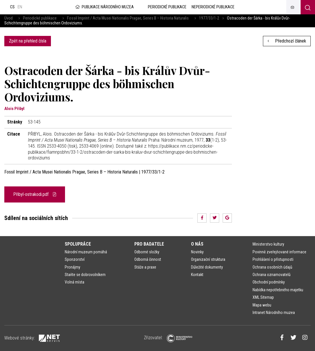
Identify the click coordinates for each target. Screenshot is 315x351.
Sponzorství (75, 259)
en (20, 7)
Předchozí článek (287, 41)
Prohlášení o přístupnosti (273, 259)
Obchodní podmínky (269, 282)
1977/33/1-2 (209, 18)
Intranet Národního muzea (274, 312)
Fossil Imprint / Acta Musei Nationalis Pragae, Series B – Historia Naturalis (128, 18)
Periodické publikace (40, 18)
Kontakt (197, 274)
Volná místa (74, 282)
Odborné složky (146, 252)
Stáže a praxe (145, 267)
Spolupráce (78, 244)
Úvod (8, 18)
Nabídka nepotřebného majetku (278, 290)
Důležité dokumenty (207, 267)
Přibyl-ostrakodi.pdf (34, 194)
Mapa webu (262, 305)
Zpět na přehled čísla (27, 41)
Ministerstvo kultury (268, 244)
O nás (197, 244)
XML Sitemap (263, 297)
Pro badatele (149, 244)
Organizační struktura (208, 259)
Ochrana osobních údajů (272, 267)
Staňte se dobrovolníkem (85, 274)
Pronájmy (72, 267)
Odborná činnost (147, 259)
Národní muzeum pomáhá (86, 252)
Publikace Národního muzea (104, 7)
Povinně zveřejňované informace (279, 252)
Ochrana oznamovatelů (272, 274)
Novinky (197, 252)
